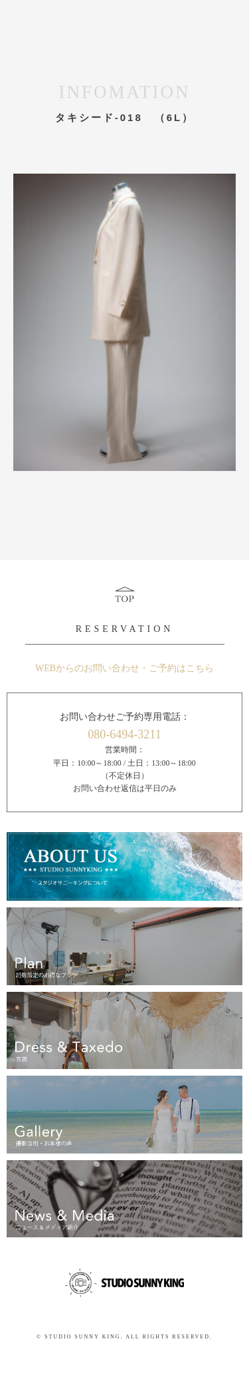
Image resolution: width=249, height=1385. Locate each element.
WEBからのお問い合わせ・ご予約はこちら (124, 668)
